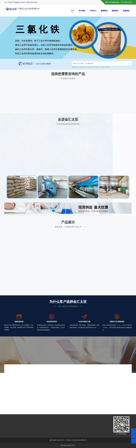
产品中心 (93, 10)
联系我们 (115, 10)
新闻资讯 (104, 10)
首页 (72, 10)
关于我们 (82, 10)
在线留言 (126, 10)
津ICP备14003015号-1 (68, 445)
